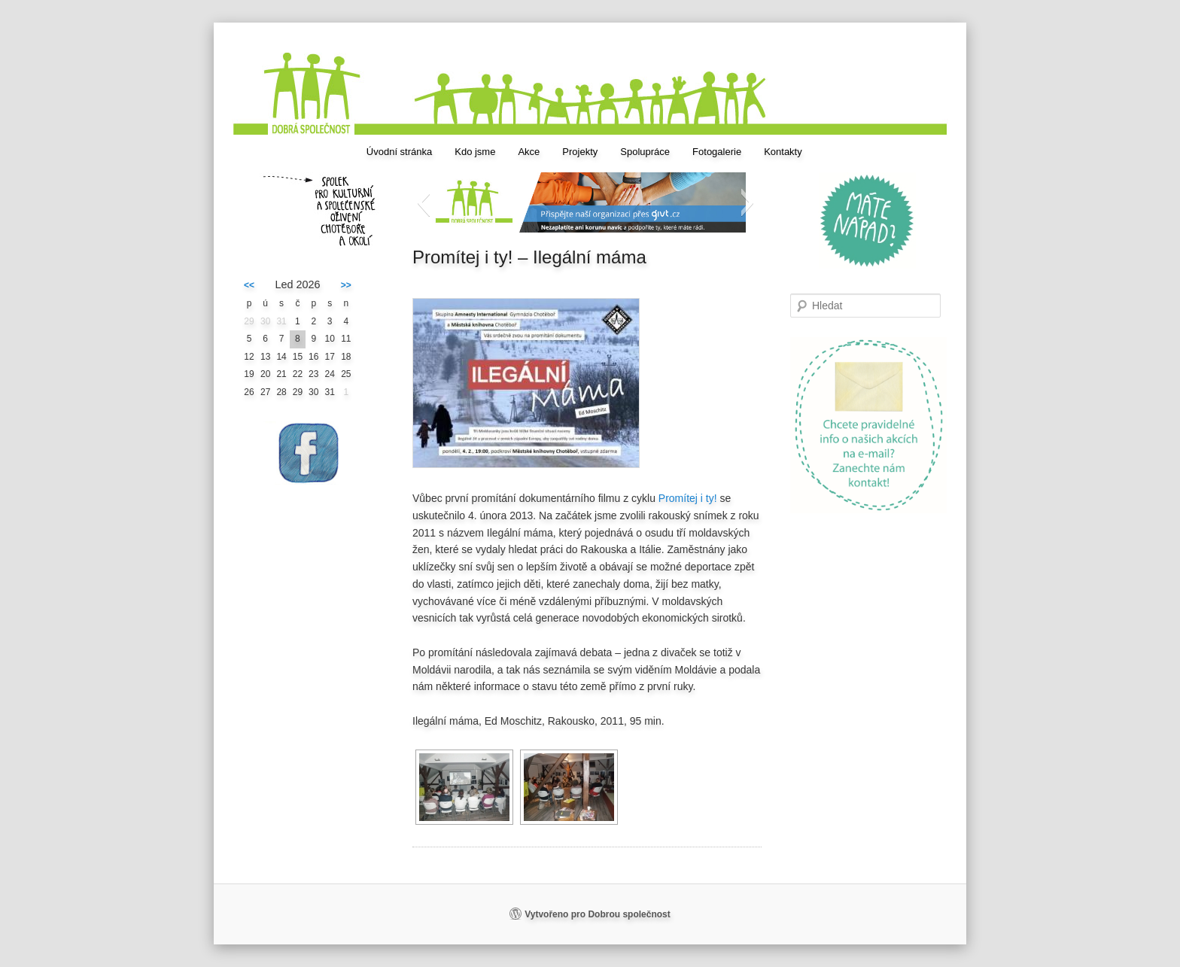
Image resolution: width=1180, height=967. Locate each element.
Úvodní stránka (399, 151)
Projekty (580, 151)
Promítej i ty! (687, 498)
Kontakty (783, 151)
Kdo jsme (475, 151)
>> (346, 285)
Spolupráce (645, 151)
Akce (529, 151)
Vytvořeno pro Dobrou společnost (598, 914)
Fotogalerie (716, 151)
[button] (423, 202)
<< (249, 285)
